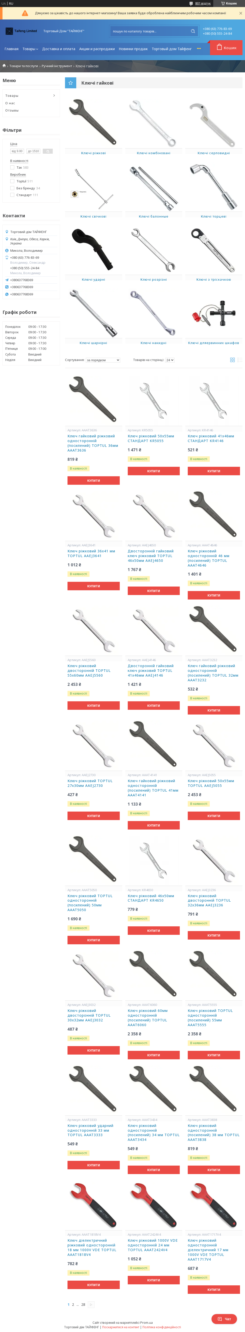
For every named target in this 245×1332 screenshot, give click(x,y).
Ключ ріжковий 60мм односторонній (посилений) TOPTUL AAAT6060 (148, 1017)
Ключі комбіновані (153, 153)
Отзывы (12, 110)
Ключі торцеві (213, 216)
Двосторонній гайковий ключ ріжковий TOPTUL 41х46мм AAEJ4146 (151, 671)
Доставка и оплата (58, 48)
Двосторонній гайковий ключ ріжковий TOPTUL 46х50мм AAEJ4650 (151, 556)
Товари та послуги (23, 66)
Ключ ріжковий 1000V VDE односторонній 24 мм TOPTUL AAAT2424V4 (153, 1245)
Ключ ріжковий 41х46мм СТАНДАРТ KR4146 (211, 438)
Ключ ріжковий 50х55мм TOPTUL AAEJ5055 (211, 783)
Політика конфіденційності (161, 1327)
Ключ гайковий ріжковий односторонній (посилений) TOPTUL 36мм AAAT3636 (93, 443)
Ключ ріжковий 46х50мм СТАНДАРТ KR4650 (151, 898)
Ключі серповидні (214, 153)
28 (83, 1304)
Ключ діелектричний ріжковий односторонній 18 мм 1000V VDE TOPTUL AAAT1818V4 (92, 1247)
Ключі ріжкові (93, 153)
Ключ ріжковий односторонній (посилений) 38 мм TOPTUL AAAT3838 (214, 1132)
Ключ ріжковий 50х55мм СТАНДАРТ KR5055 (151, 438)
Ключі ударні (93, 279)
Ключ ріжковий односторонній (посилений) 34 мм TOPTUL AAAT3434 (154, 1132)
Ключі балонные (153, 216)
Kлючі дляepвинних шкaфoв (213, 343)
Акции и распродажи (97, 48)
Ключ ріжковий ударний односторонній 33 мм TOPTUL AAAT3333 (91, 1130)
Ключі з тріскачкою (213, 279)
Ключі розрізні (153, 279)
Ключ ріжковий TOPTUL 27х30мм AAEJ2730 (90, 783)
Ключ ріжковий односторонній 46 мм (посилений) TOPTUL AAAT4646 (209, 558)
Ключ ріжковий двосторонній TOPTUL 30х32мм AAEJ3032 (89, 1015)
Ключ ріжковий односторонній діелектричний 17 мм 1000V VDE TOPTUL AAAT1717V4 (208, 1250)
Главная (11, 48)
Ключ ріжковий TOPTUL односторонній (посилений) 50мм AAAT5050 (90, 903)
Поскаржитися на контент (120, 1327)
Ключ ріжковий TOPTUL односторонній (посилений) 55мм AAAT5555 (210, 1017)
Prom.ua (146, 1322)
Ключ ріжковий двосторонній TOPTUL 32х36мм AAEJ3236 (209, 901)
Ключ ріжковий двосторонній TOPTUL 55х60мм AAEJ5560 (89, 671)
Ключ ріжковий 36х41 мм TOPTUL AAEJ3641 (91, 553)
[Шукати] (193, 31)
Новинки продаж (133, 48)
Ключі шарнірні (93, 343)
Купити (93, 481)
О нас (10, 103)
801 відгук (203, 3)
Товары (28, 48)
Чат (224, 1319)
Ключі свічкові (93, 216)
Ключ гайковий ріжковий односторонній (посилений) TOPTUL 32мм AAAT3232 (213, 673)
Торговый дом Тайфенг (172, 48)
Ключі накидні (153, 343)
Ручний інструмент (57, 66)
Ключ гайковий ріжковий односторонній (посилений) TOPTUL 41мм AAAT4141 (153, 788)
